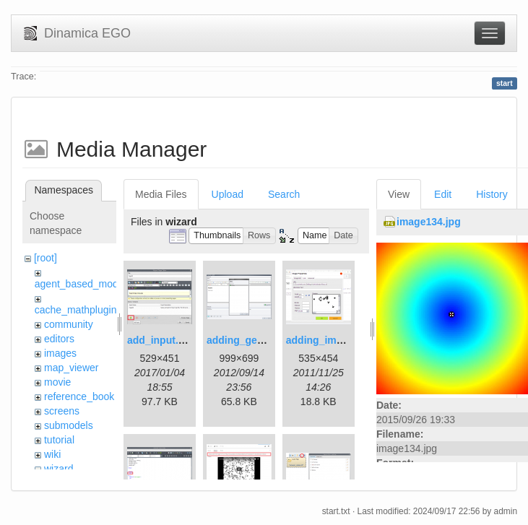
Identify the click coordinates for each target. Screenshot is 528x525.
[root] (45, 258)
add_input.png (161, 340)
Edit (442, 194)
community (68, 324)
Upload (227, 194)
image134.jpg (429, 221)
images (60, 353)
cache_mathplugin (76, 310)
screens (61, 411)
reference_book (79, 396)
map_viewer (71, 367)
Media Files (161, 194)
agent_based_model (80, 284)
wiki (52, 454)
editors (59, 338)
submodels (68, 425)
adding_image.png (331, 340)
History (492, 194)
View (399, 194)
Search (284, 194)
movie (57, 382)
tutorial (59, 440)
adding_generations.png (265, 340)
